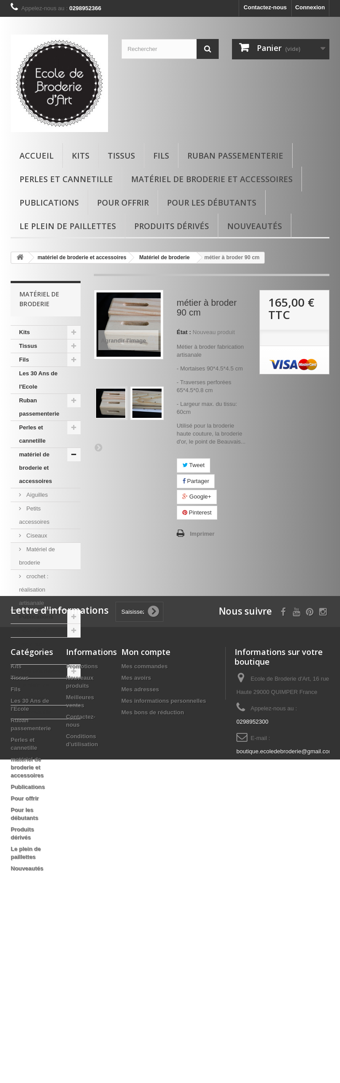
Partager (195, 481)
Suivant (98, 447)
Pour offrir (123, 202)
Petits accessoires (34, 515)
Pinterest (197, 512)
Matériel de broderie (37, 556)
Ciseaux (36, 535)
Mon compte (145, 810)
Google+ (196, 496)
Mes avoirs (136, 836)
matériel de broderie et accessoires (212, 179)
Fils (161, 155)
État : (184, 332)
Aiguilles (36, 494)
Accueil (36, 155)
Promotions (82, 825)
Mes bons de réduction (152, 871)
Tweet (193, 465)
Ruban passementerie (235, 155)
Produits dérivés (171, 226)
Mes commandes (144, 825)
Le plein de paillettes (67, 226)
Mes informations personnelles (163, 859)
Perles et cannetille (66, 179)
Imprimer (202, 533)
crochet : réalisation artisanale (33, 589)
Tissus (121, 155)
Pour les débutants (211, 202)
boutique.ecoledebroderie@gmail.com (284, 910)
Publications (49, 202)
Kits (80, 155)
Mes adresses (140, 848)
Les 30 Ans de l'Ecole (38, 380)
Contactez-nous (265, 7)
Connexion (310, 7)
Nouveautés (254, 226)
